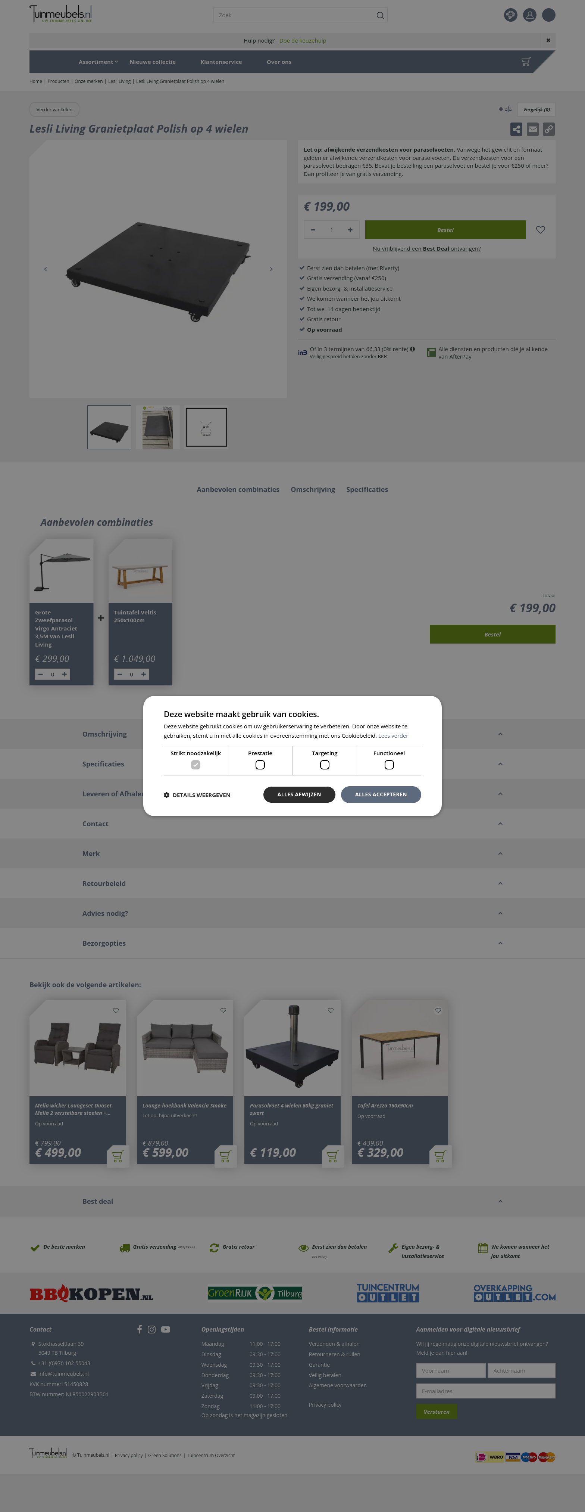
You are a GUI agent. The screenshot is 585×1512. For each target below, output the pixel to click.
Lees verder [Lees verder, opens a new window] (393, 735)
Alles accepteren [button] (381, 794)
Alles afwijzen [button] (299, 794)
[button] (197, 795)
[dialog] (292, 756)
